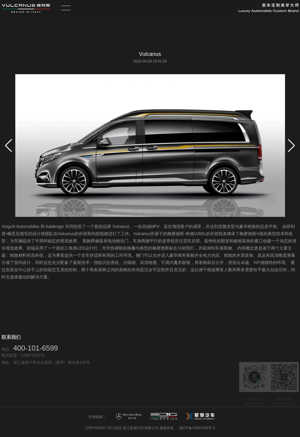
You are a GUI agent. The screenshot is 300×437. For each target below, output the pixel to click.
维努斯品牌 (195, 389)
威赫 (100, 395)
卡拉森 (100, 402)
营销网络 (145, 378)
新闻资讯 (193, 396)
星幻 (100, 380)
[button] (291, 145)
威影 (100, 388)
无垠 (100, 366)
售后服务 (145, 385)
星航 (100, 373)
